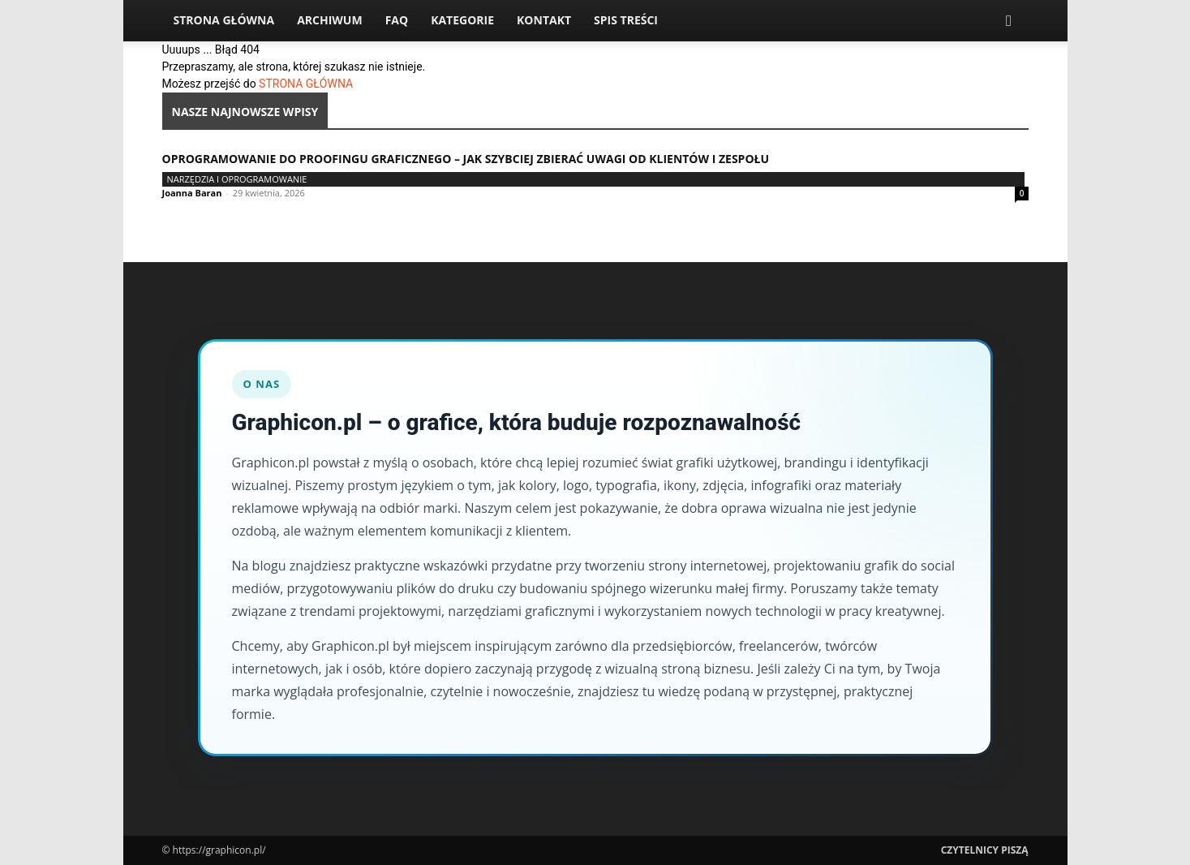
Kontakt (544, 20)
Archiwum (330, 20)
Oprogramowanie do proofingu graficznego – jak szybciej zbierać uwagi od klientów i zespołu (466, 158)
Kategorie (462, 20)
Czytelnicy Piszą (985, 850)
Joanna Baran (192, 193)
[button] (1009, 21)
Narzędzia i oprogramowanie (237, 179)
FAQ (397, 20)
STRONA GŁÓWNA (306, 83)
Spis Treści (626, 20)
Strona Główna (224, 20)
